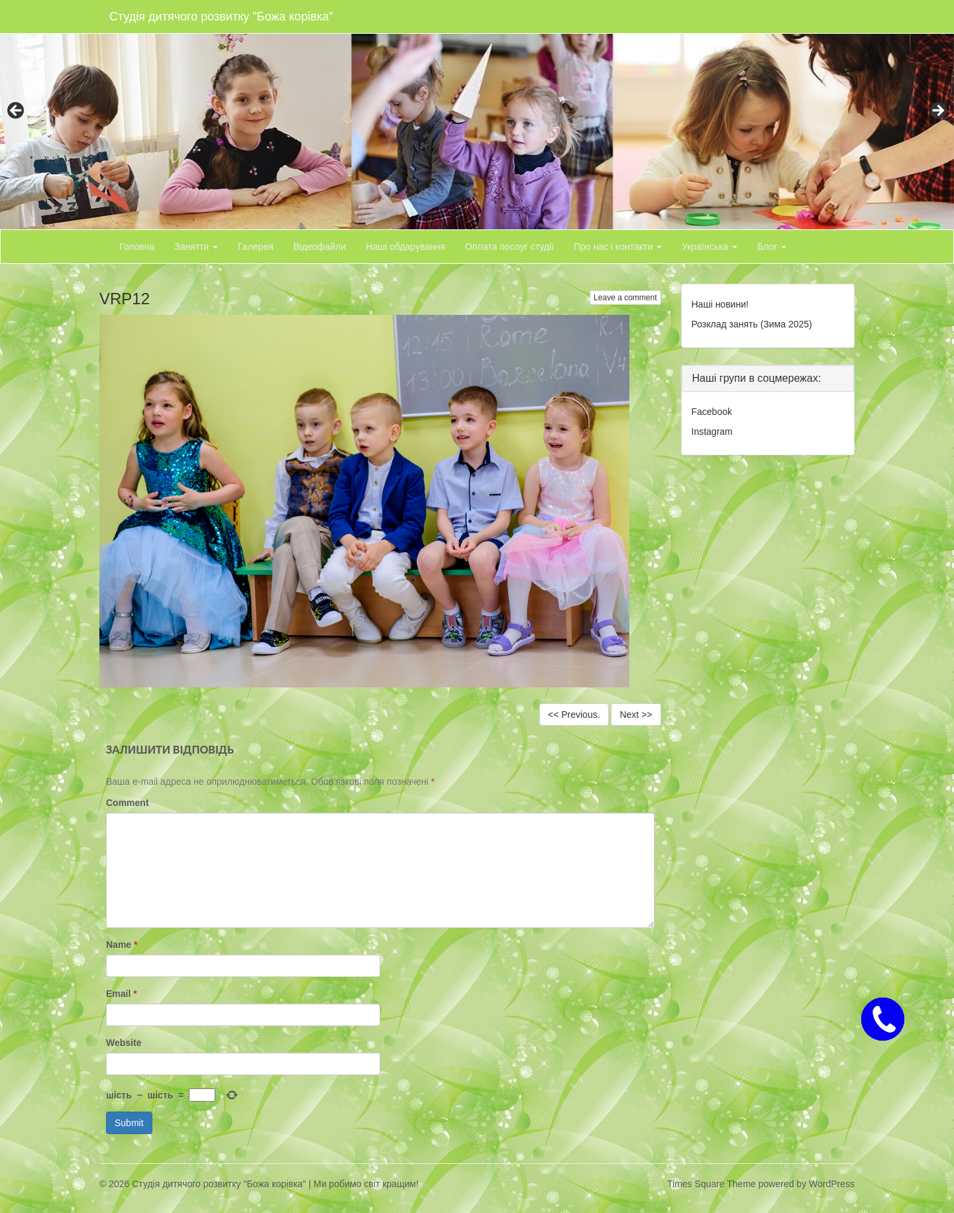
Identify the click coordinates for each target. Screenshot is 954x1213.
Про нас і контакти (618, 246)
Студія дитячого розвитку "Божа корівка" (221, 16)
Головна (136, 246)
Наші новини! (720, 304)
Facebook (712, 411)
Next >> (635, 714)
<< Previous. (574, 714)
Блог (771, 246)
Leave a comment (625, 297)
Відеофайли (319, 246)
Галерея (256, 246)
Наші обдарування (405, 246)
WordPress (832, 1184)
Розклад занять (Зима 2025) (752, 324)
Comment (127, 802)
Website (123, 1042)
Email (121, 993)
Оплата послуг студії (509, 246)
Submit (129, 1123)
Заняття (196, 246)
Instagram (712, 431)
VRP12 (124, 299)
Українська (709, 246)
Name (121, 944)
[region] (477, 114)
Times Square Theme (711, 1184)
